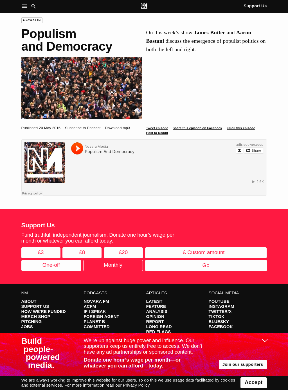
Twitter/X (220, 311)
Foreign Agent (101, 316)
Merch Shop (35, 316)
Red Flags (158, 331)
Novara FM (96, 301)
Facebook (221, 326)
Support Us (255, 5)
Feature (156, 306)
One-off (51, 265)
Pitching (31, 321)
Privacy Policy (136, 385)
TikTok (216, 316)
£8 (82, 252)
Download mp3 (117, 128)
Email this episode (241, 128)
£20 (123, 252)
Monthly (113, 265)
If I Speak (95, 311)
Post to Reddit (157, 133)
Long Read (159, 326)
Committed (97, 326)
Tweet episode (157, 128)
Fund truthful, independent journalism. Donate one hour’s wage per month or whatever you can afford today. (97, 238)
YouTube (219, 301)
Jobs (27, 326)
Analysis (157, 311)
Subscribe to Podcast (83, 128)
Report (155, 321)
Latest (154, 301)
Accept (253, 382)
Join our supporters (242, 364)
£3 (41, 252)
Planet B (94, 321)
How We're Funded (43, 311)
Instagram (221, 306)
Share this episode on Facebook (197, 128)
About (29, 301)
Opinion (155, 316)
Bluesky (219, 321)
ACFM (90, 306)
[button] (25, 6)
